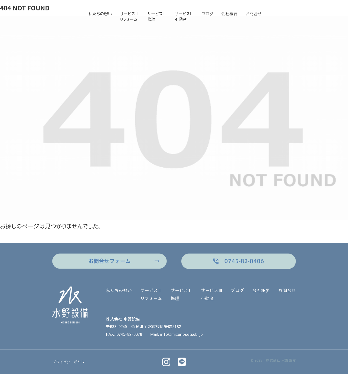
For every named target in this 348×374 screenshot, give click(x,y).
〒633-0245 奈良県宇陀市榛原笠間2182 (143, 326)
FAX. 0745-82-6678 (124, 334)
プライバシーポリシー (70, 361)
